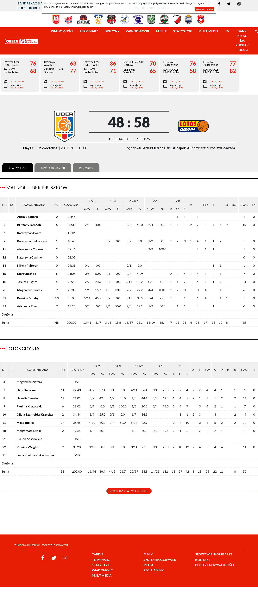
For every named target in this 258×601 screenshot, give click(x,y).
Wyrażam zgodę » (204, 9)
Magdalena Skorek (29, 290)
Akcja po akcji (53, 168)
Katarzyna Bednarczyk (32, 241)
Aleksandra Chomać (30, 249)
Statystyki (18, 168)
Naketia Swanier (27, 398)
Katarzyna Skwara (29, 233)
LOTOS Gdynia (22, 348)
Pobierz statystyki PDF (129, 491)
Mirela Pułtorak (27, 265)
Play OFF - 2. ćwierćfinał (41, 148)
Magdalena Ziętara (29, 382)
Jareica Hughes (27, 282)
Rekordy (86, 168)
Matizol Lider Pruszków (36, 187)
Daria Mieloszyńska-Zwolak (35, 455)
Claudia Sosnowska (29, 439)
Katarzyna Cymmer (30, 257)
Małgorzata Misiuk (29, 430)
